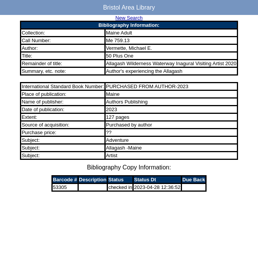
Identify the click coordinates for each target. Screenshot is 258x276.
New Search (129, 18)
